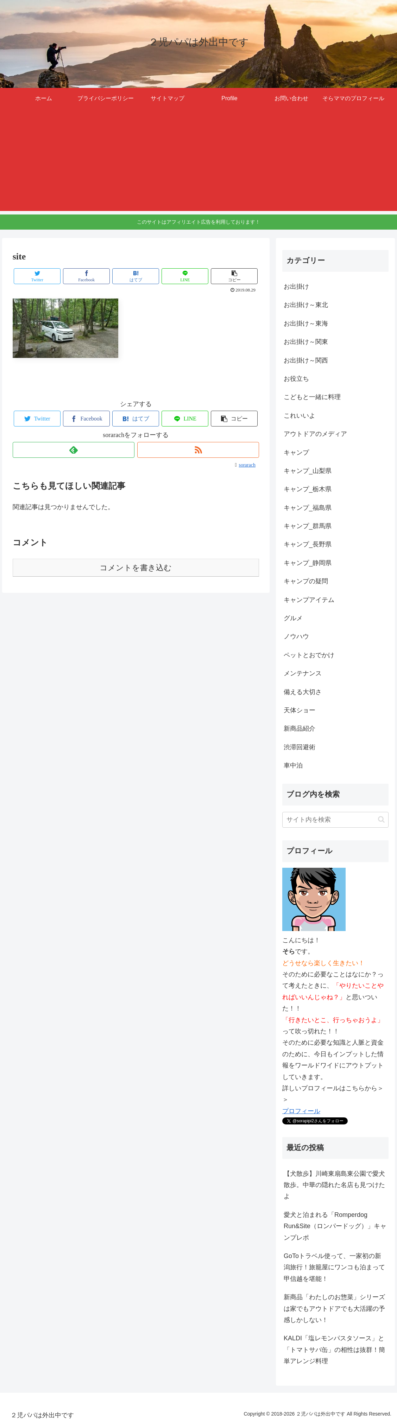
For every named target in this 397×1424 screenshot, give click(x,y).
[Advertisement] (198, 162)
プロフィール (301, 1111)
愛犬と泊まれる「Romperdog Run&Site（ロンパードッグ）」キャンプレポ (335, 1226)
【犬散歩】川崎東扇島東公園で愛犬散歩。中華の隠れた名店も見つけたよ (334, 1185)
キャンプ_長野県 (308, 544)
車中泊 (293, 765)
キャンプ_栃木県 (308, 489)
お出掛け (296, 286)
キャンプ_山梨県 (308, 470)
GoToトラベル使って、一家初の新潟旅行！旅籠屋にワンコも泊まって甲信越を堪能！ (334, 1267)
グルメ (293, 618)
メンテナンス (303, 673)
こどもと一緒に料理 (312, 396)
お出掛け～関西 (306, 360)
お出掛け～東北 (306, 304)
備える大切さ (303, 691)
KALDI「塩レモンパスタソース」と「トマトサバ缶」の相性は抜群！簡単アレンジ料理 (334, 1350)
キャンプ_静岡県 (308, 562)
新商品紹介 (299, 728)
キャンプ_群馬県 (308, 526)
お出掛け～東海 (306, 323)
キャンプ (296, 452)
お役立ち (296, 378)
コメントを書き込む (136, 567)
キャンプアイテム (309, 599)
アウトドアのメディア (315, 433)
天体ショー (299, 710)
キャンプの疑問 (306, 581)
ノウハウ (296, 636)
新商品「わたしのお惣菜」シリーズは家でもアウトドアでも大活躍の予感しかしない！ (334, 1308)
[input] (335, 820)
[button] (234, 276)
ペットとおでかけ (309, 655)
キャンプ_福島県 (308, 507)
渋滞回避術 (299, 747)
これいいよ (299, 415)
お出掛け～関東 (306, 341)
